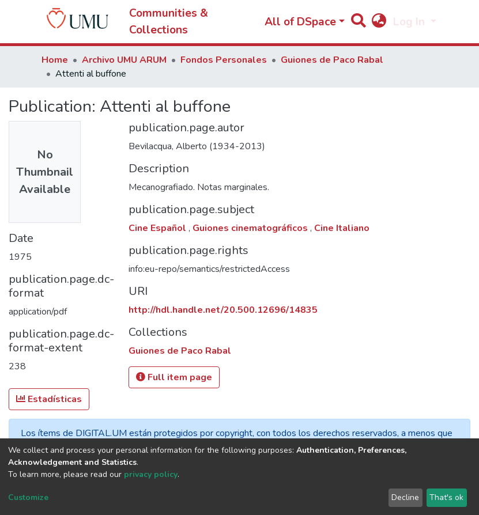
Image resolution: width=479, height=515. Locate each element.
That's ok (446, 497)
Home (55, 60)
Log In (410, 21)
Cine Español (158, 228)
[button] (379, 22)
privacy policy (151, 474)
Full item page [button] (174, 377)
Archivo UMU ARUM (124, 60)
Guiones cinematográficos (251, 228)
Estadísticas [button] (49, 399)
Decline (405, 497)
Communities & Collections (168, 21)
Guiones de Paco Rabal (332, 60)
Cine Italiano (341, 228)
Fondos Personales (223, 60)
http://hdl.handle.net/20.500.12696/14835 (223, 310)
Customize (28, 497)
